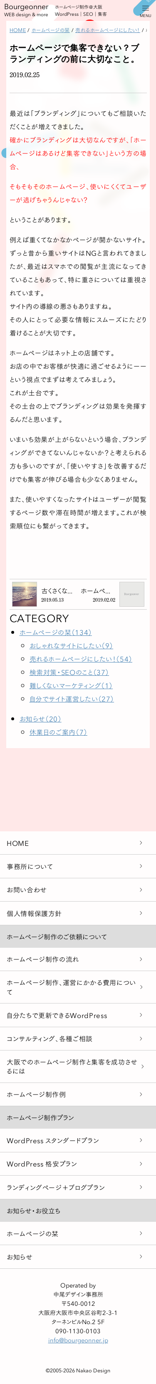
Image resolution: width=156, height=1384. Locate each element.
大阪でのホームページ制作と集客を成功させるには (72, 1066)
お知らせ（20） (41, 718)
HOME (18, 843)
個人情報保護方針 (34, 913)
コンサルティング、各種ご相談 (50, 1038)
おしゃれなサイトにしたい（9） (72, 645)
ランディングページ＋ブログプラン (56, 1187)
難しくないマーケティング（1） (71, 685)
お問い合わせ (27, 889)
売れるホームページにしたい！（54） (81, 658)
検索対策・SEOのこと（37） (69, 672)
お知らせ (20, 1256)
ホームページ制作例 (36, 1094)
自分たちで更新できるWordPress (57, 1015)
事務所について (30, 866)
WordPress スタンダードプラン (53, 1140)
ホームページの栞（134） (56, 632)
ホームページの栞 (33, 1233)
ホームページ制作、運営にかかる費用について (71, 986)
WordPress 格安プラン (42, 1163)
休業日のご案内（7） (58, 732)
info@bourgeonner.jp (78, 1339)
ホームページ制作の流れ (43, 959)
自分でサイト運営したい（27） (72, 698)
